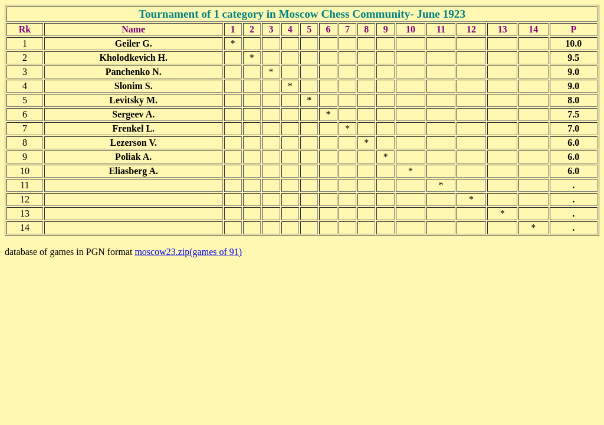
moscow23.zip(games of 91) (188, 252)
